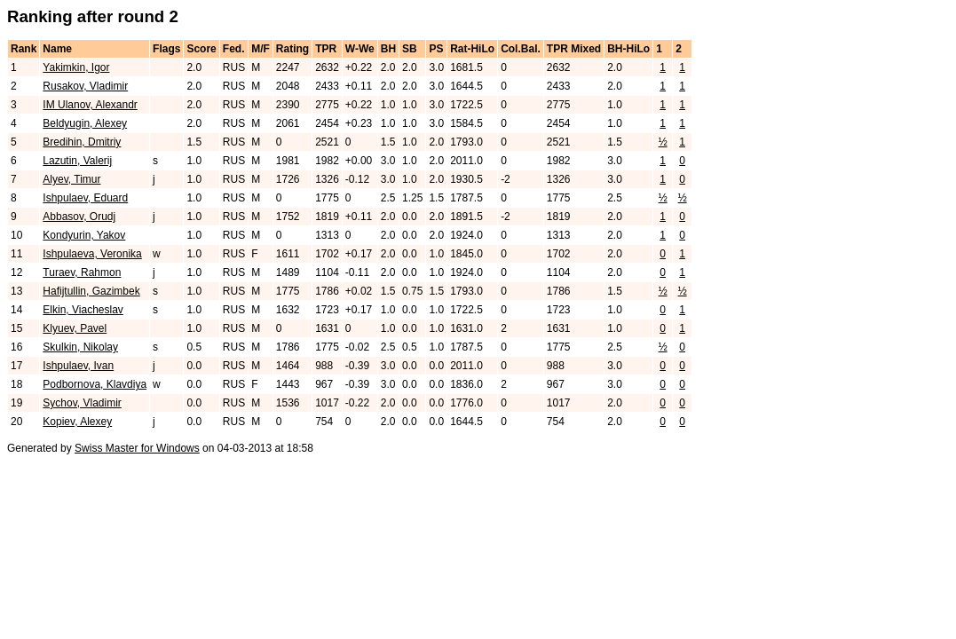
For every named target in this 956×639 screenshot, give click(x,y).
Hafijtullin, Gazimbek (91, 291)
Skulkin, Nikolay (80, 347)
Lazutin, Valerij (77, 160)
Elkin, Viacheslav (83, 310)
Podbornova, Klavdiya (94, 384)
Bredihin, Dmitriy (82, 142)
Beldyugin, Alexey (85, 123)
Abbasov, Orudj (79, 216)
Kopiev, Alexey (77, 421)
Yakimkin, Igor (76, 67)
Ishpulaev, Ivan (78, 365)
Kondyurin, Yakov (84, 235)
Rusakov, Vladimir (85, 86)
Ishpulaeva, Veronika (92, 254)
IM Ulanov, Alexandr (90, 105)
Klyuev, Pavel (75, 328)
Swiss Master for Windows (137, 448)
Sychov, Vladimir (82, 403)
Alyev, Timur (71, 179)
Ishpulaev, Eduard (85, 198)
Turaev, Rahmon (82, 272)
